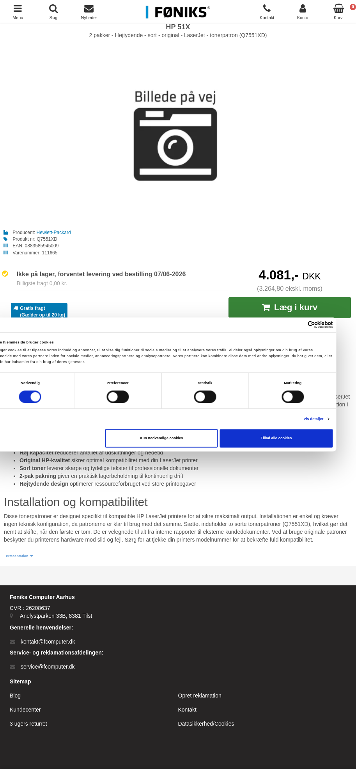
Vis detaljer (330, 419)
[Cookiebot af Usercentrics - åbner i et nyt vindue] (315, 325)
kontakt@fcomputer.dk (48, 641)
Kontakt (187, 709)
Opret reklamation (199, 695)
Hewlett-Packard (54, 232)
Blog (15, 695)
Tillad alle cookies (292, 438)
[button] (19, 556)
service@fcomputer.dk (48, 666)
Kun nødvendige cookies (178, 438)
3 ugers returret (28, 724)
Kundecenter (25, 709)
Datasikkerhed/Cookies (206, 724)
